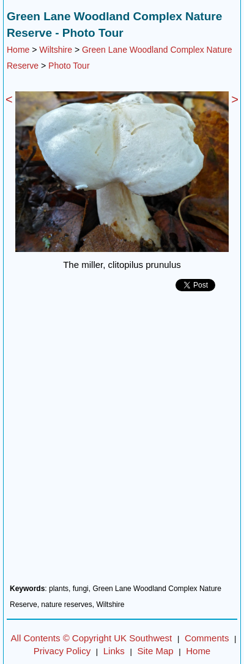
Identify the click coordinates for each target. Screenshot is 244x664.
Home (18, 50)
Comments (207, 638)
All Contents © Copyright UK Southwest (91, 638)
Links (114, 651)
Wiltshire (55, 50)
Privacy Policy (62, 651)
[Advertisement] (122, 442)
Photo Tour (68, 66)
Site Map (155, 651)
